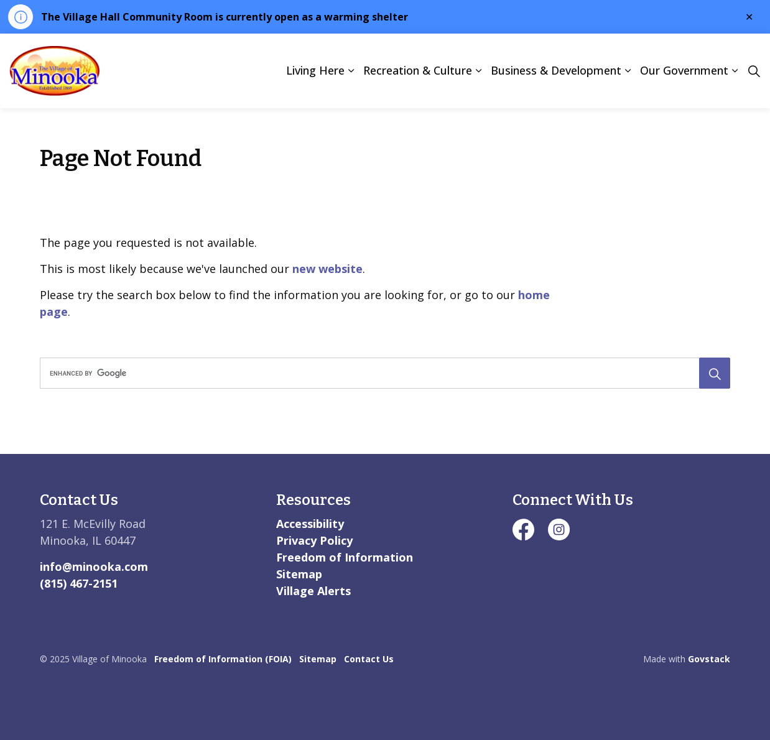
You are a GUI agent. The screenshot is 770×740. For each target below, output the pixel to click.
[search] (381, 373)
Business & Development (556, 70)
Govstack (709, 659)
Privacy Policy (314, 540)
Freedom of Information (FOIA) (223, 659)
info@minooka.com (94, 566)
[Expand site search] (754, 70)
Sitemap (299, 574)
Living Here (315, 70)
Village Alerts (313, 590)
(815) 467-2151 (79, 583)
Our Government (684, 70)
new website (327, 268)
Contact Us (369, 659)
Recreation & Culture (417, 70)
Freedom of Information (344, 557)
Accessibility (310, 523)
